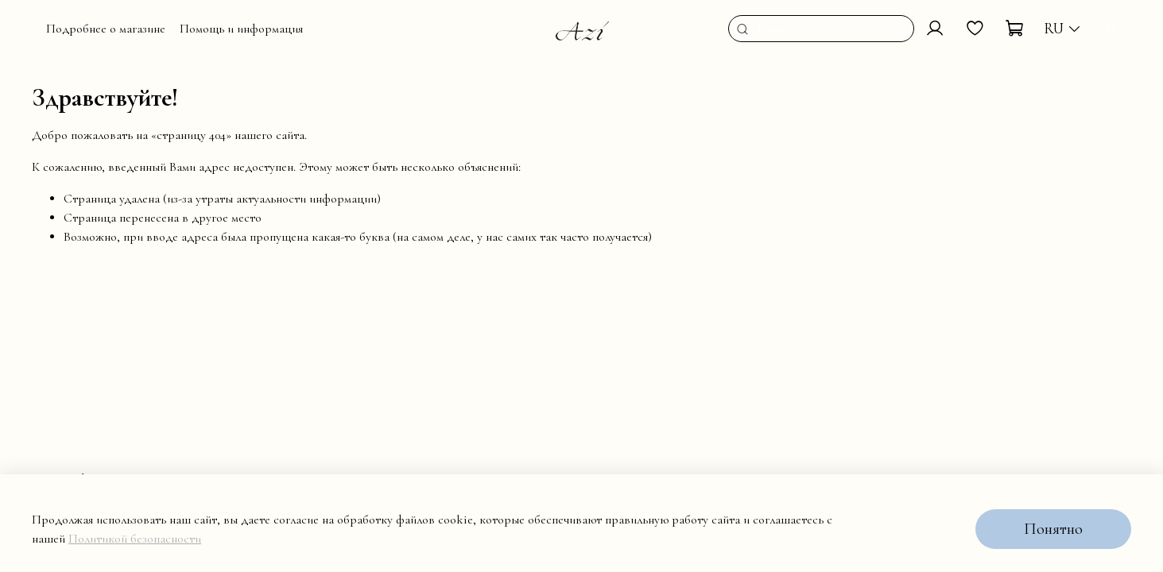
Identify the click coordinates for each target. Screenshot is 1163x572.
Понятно (1053, 529)
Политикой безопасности (134, 539)
